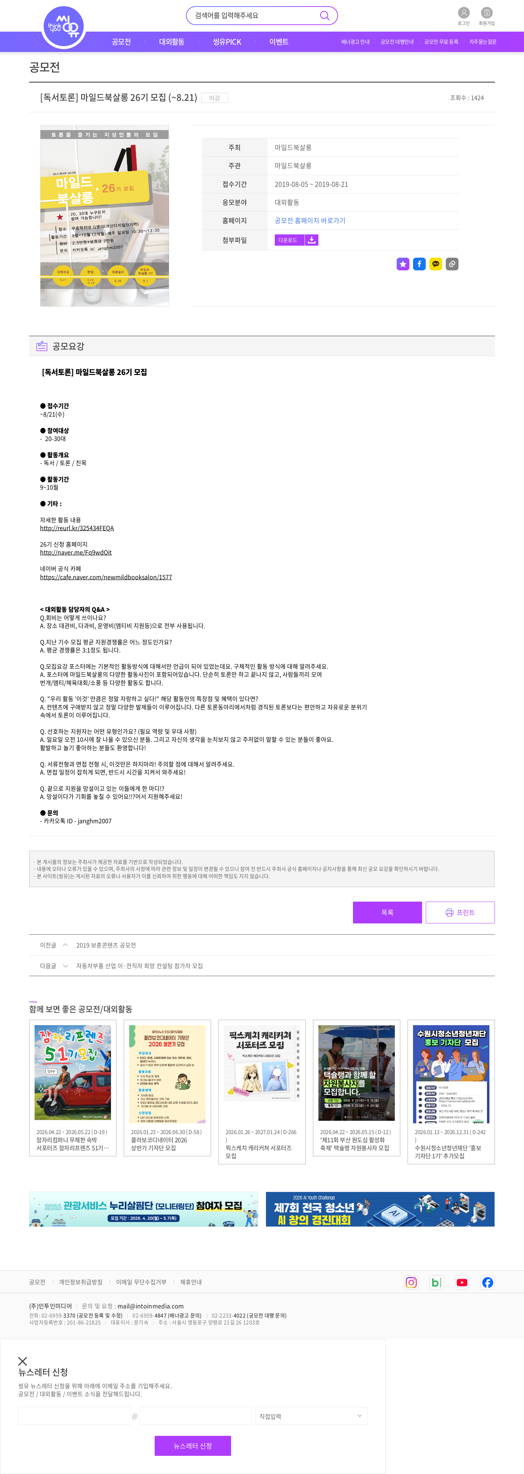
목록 (387, 912)
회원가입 (487, 16)
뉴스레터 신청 (193, 1446)
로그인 (464, 16)
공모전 (37, 1281)
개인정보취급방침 (81, 1281)
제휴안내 (191, 1281)
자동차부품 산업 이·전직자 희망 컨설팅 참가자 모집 (139, 966)
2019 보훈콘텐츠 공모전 (106, 945)
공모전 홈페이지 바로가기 (310, 220)
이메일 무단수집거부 (141, 1281)
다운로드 (287, 239)
